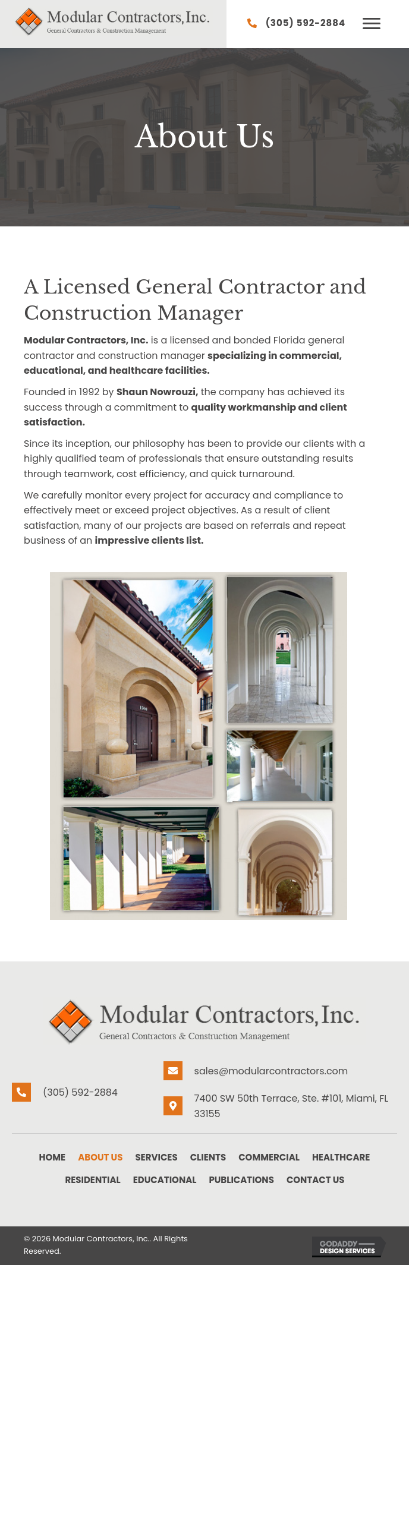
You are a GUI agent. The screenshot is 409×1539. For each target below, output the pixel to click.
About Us (100, 1157)
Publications (241, 1180)
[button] (371, 23)
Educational (165, 1180)
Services (156, 1157)
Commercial (269, 1157)
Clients (208, 1157)
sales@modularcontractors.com (271, 1071)
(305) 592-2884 (306, 23)
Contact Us (316, 1180)
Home (52, 1157)
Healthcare (341, 1157)
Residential (92, 1180)
